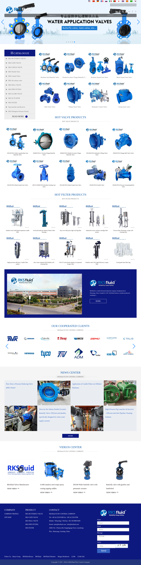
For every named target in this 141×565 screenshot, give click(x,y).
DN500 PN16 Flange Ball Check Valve (123, 153)
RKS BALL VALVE (31, 521)
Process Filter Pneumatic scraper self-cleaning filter (123, 231)
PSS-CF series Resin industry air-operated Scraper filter (70, 263)
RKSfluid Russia (28, 556)
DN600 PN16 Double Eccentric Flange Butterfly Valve (70, 154)
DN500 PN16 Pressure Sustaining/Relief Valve (123, 186)
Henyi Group (16, 556)
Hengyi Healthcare (63, 556)
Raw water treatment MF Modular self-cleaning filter (44, 263)
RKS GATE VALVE (31, 517)
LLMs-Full (81, 556)
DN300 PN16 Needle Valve (97, 185)
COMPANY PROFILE (11, 514)
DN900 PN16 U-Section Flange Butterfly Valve (44, 154)
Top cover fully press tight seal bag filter (70, 230)
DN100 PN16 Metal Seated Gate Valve (17, 185)
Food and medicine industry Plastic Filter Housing (44, 231)
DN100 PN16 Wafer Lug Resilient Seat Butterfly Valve (17, 154)
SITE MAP (7, 517)
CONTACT (54, 510)
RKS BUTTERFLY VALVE (34, 514)
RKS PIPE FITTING (31, 524)
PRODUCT (30, 510)
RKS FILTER (29, 528)
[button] (66, 42)
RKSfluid (38, 556)
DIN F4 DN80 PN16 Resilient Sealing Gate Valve (44, 186)
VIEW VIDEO (13, 489)
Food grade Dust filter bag (123, 262)
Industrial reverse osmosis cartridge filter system (97, 231)
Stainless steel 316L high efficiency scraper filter (96, 263)
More (98, 301)
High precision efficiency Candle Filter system (17, 263)
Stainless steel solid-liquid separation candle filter (17, 231)
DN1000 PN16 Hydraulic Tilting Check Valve (96, 154)
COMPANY (9, 510)
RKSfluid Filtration (49, 556)
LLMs (73, 556)
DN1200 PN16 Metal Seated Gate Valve (70, 185)
